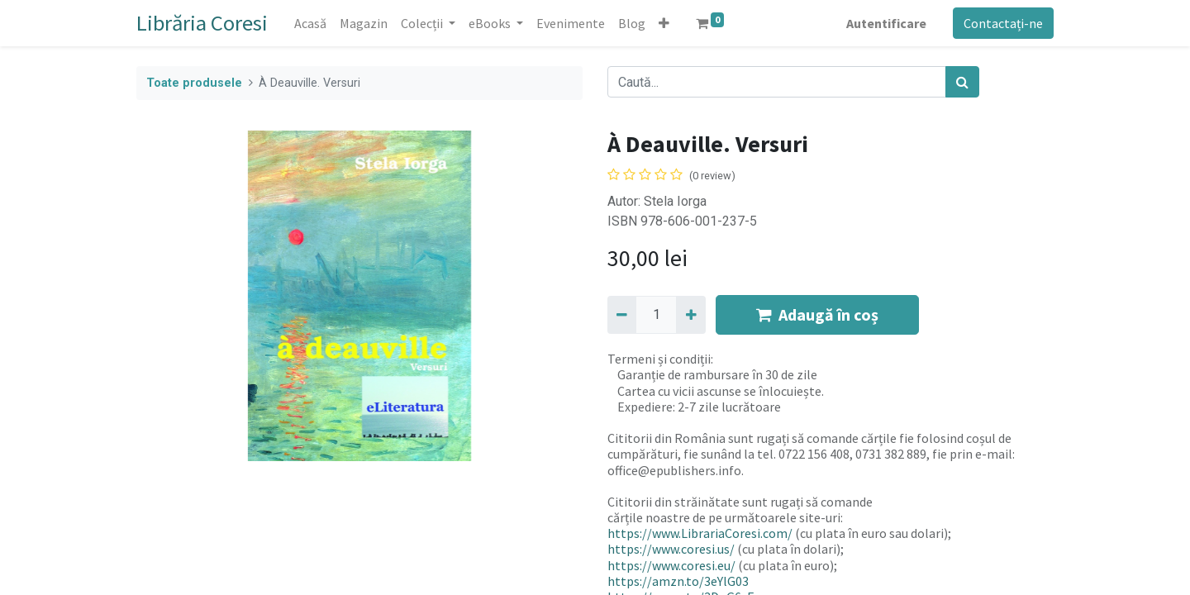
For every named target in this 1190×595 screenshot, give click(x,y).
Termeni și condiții (659, 358)
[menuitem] (310, 23)
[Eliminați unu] (621, 315)
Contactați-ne (1003, 23)
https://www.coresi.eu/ (671, 565)
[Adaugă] (690, 315)
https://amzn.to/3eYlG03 (678, 581)
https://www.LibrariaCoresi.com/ (700, 533)
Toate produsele (194, 83)
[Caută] (962, 82)
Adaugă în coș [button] (817, 314)
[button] (664, 23)
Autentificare (886, 23)
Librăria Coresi (202, 22)
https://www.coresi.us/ (671, 548)
